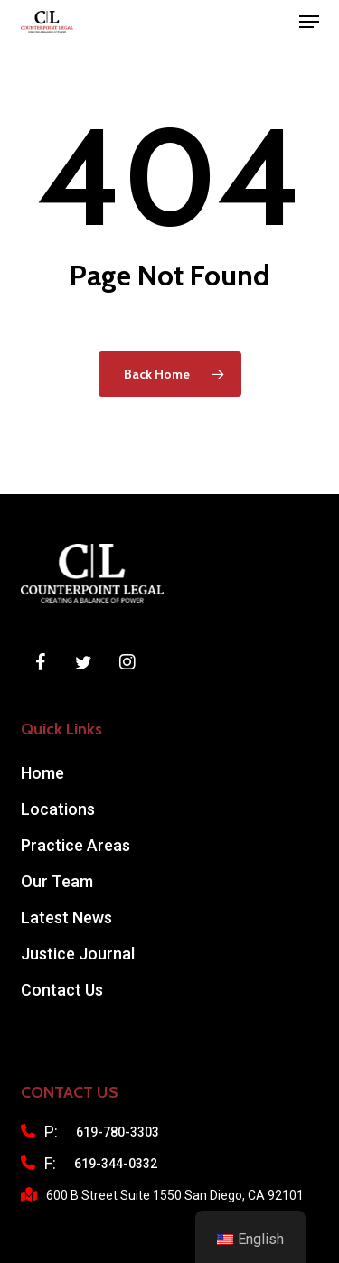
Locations (58, 809)
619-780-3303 (117, 1132)
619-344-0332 (115, 1163)
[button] (309, 22)
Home (42, 772)
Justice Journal (78, 953)
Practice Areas (75, 845)
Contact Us (62, 989)
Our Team (57, 881)
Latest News (66, 917)
